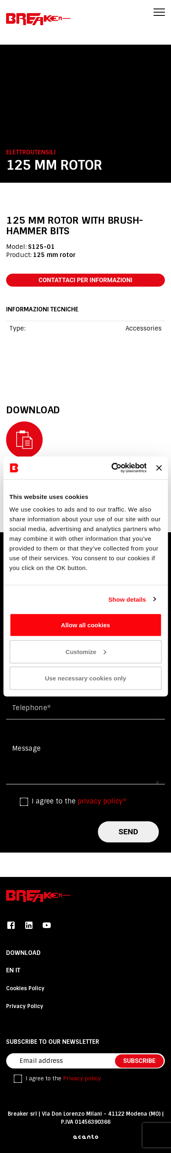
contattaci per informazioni (85, 280)
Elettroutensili (31, 152)
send (128, 831)
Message (26, 748)
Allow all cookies (85, 625)
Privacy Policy (24, 1006)
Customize (85, 651)
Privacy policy (82, 1078)
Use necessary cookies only (85, 678)
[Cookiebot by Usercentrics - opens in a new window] (112, 468)
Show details (127, 599)
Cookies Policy (25, 988)
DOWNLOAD (23, 953)
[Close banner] (159, 468)
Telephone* (31, 708)
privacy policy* (102, 801)
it (17, 970)
